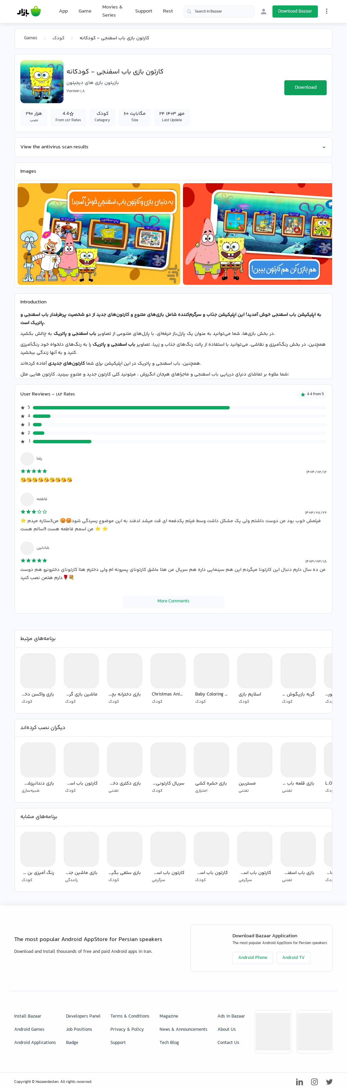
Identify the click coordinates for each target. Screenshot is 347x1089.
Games (30, 38)
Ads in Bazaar (231, 1016)
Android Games (29, 1029)
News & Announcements (183, 1029)
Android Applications (35, 1043)
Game (85, 11)
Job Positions (79, 1029)
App (63, 11)
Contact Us (228, 1043)
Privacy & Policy (127, 1029)
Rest (168, 11)
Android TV (293, 958)
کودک (58, 38)
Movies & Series (112, 11)
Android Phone (252, 958)
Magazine (169, 1016)
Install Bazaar (27, 1016)
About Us (227, 1029)
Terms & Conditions (129, 1016)
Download (306, 87)
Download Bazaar (295, 11)
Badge (72, 1043)
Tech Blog (169, 1043)
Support (143, 11)
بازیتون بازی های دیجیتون (92, 83)
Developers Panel (83, 1016)
